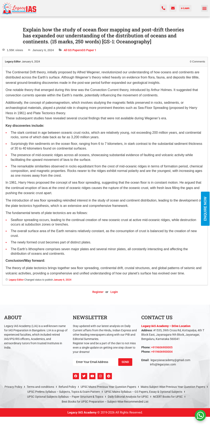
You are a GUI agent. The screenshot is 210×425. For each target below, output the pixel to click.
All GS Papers (73, 50)
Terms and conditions (40, 386)
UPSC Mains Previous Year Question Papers (108, 386)
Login (114, 292)
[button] (204, 8)
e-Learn (185, 8)
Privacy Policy (13, 386)
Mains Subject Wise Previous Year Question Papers (173, 386)
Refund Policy (67, 386)
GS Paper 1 (89, 50)
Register (97, 292)
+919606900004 (162, 351)
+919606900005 (162, 347)
